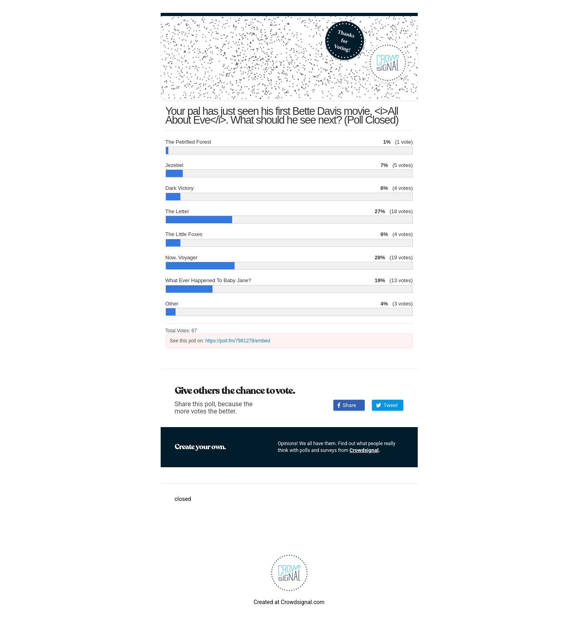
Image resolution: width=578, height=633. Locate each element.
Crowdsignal (364, 450)
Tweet (387, 405)
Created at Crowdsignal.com (288, 602)
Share (346, 405)
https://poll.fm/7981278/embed (237, 341)
